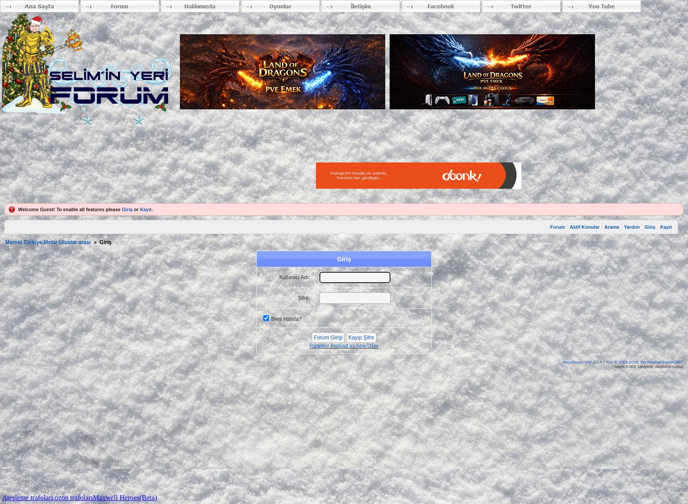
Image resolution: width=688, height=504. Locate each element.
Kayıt (145, 209)
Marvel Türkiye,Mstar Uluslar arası (48, 242)
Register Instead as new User (343, 346)
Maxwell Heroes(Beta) (125, 497)
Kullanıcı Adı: (295, 277)
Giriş (127, 209)
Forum (557, 227)
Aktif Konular (585, 227)
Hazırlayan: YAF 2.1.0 (583, 362)
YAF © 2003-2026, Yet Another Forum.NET (645, 362)
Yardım (632, 227)
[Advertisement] (168, 145)
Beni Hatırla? (286, 319)
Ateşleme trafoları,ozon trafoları (47, 497)
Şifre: (304, 298)
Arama (611, 227)
